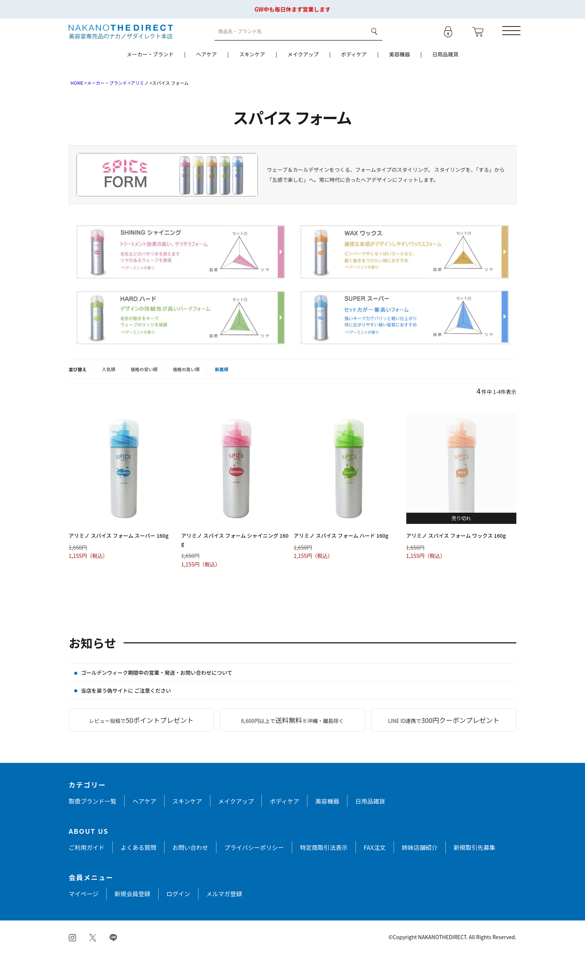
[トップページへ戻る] (121, 40)
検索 (372, 41)
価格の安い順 (144, 388)
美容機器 (399, 73)
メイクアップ (303, 73)
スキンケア (252, 73)
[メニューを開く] (507, 40)
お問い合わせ (190, 865)
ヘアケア (206, 73)
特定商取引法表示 (324, 865)
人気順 (108, 388)
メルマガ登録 (224, 912)
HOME (77, 101)
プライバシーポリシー (254, 865)
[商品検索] (289, 41)
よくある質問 (138, 865)
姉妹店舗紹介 (420, 865)
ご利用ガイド (86, 865)
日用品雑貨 (445, 73)
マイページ (83, 912)
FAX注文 (375, 865)
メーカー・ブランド (149, 73)
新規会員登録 (132, 912)
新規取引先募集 (474, 865)
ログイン (178, 912)
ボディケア (354, 73)
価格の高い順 (186, 388)
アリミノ (139, 101)
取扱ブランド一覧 (92, 819)
